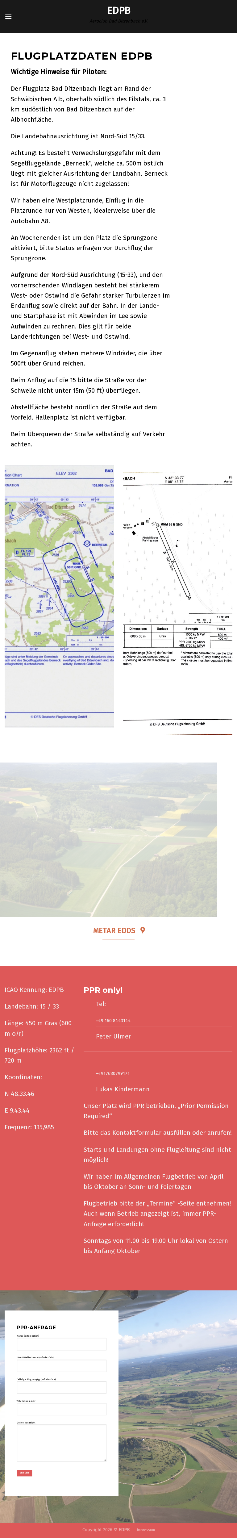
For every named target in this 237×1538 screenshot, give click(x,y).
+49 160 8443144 (113, 1020)
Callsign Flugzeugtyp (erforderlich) (62, 1388)
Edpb (118, 10)
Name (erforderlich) (62, 1345)
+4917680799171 (113, 1073)
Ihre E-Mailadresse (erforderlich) (62, 1366)
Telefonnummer (62, 1410)
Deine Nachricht (62, 1444)
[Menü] (8, 16)
